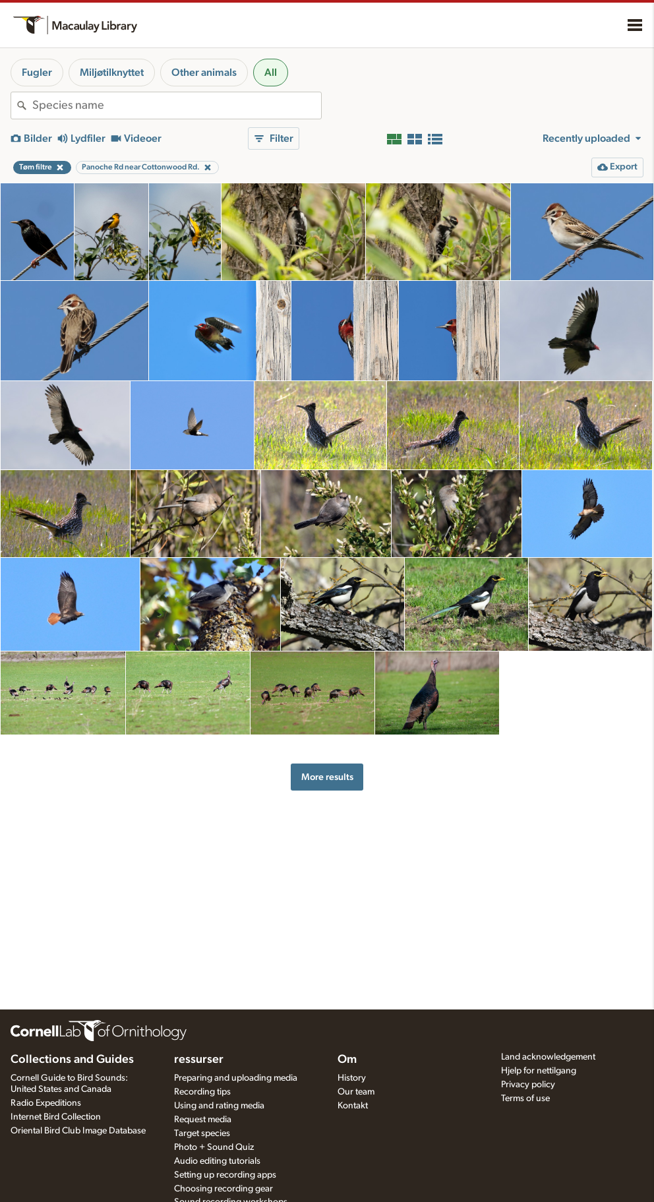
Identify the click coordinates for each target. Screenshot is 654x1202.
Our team (356, 1092)
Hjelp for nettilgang (538, 1070)
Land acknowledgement (548, 1057)
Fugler (37, 72)
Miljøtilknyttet (112, 72)
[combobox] (176, 105)
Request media (202, 1119)
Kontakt (353, 1105)
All (270, 72)
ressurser (198, 1060)
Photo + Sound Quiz (214, 1147)
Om (347, 1060)
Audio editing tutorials (217, 1161)
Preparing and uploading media (235, 1078)
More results (327, 777)
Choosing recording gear (223, 1188)
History (352, 1078)
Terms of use (525, 1098)
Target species (202, 1133)
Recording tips (202, 1092)
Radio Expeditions (46, 1103)
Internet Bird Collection (56, 1117)
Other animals (204, 72)
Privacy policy (528, 1084)
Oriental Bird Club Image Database (78, 1130)
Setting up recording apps (225, 1175)
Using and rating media (219, 1105)
